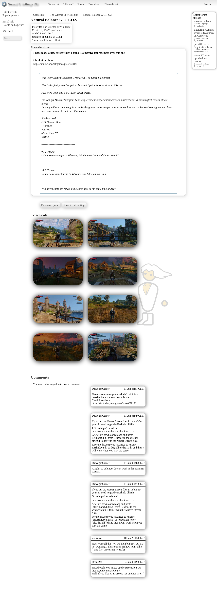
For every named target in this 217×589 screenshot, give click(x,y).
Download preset (50, 205)
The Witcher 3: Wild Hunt (64, 14)
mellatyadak (202, 51)
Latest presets (9, 12)
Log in (207, 4)
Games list (53, 4)
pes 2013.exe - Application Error (203, 45)
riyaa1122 (201, 66)
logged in (55, 384)
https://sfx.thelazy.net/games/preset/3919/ (55, 63)
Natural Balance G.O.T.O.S (97, 14)
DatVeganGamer (53, 30)
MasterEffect (53, 40)
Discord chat (111, 4)
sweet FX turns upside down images (202, 58)
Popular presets (10, 15)
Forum (81, 4)
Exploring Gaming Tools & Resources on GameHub (204, 32)
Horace (200, 40)
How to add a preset (13, 24)
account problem (203, 21)
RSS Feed (7, 31)
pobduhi (200, 26)
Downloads (94, 4)
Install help (8, 21)
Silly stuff (68, 4)
